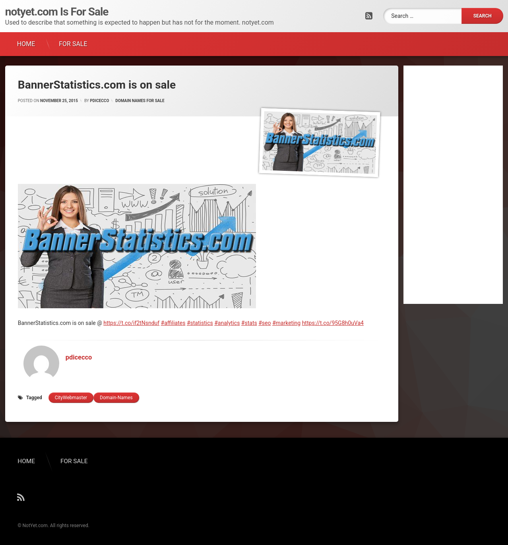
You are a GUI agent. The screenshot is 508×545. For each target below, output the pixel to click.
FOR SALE (73, 44)
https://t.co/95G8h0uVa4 (333, 323)
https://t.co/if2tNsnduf (131, 323)
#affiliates (173, 323)
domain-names (116, 397)
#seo (264, 323)
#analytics (227, 323)
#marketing (286, 323)
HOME (26, 44)
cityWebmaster (71, 397)
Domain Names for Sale (139, 101)
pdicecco (99, 101)
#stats (249, 323)
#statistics (200, 323)
